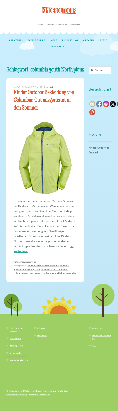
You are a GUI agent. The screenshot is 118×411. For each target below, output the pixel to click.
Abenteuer (16, 40)
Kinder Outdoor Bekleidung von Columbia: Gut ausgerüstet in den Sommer (44, 100)
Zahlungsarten (17, 345)
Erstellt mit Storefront (39, 394)
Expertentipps (37, 40)
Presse (102, 40)
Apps (54, 40)
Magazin (88, 40)
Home (40, 24)
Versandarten (16, 353)
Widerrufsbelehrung (19, 360)
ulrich (52, 87)
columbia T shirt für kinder (54, 269)
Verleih (56, 46)
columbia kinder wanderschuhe (43, 265)
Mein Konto (75, 24)
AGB (94, 345)
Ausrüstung (70, 40)
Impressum (97, 328)
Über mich (42, 335)
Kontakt (41, 328)
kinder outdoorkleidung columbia (59, 273)
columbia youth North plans (28, 273)
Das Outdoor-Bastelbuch (57, 24)
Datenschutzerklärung (16, 394)
